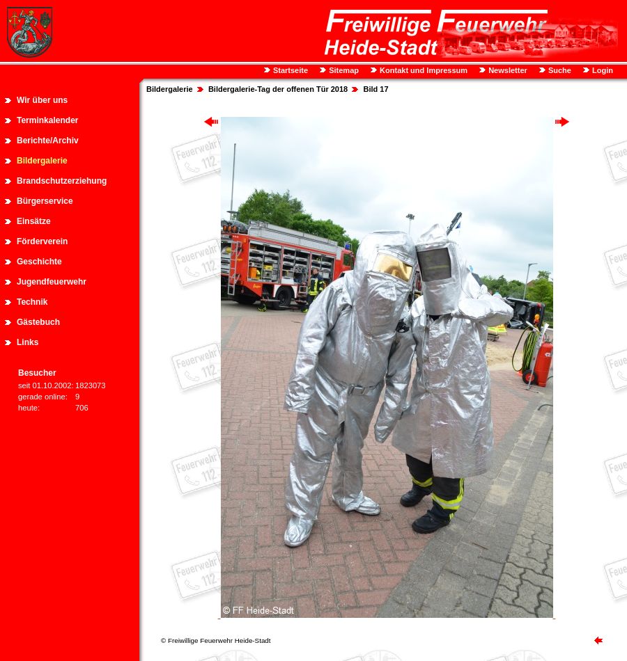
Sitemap (343, 70)
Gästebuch (38, 322)
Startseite (289, 70)
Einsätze (34, 221)
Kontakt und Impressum (422, 70)
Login (601, 70)
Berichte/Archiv (48, 140)
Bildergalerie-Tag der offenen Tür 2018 (278, 89)
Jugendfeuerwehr (51, 282)
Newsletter (506, 70)
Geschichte (39, 261)
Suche (558, 70)
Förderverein (42, 241)
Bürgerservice (45, 201)
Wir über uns (42, 100)
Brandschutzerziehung (62, 181)
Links (27, 342)
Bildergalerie (42, 161)
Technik (32, 302)
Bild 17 (375, 89)
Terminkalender (47, 120)
